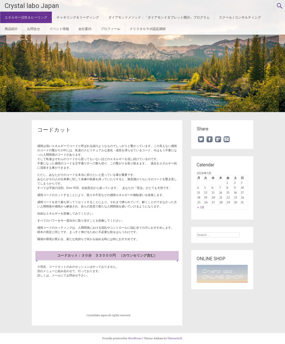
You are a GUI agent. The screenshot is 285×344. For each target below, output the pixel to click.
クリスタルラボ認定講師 (148, 29)
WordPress (135, 338)
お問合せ (33, 29)
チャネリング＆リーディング (78, 17)
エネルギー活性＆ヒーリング (26, 17)
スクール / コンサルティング (240, 17)
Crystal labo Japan (32, 6)
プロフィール (110, 29)
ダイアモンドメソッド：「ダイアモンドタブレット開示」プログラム (159, 17)
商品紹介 (11, 29)
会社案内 (84, 29)
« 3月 (200, 207)
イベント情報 (59, 29)
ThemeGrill (174, 338)
